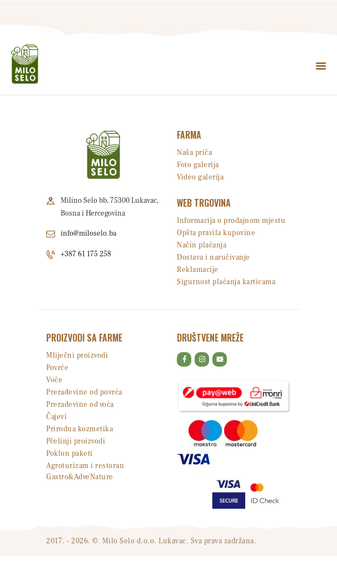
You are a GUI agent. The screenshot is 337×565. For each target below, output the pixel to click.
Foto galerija (198, 164)
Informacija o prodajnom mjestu (231, 220)
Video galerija (200, 177)
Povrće (57, 367)
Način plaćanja (201, 245)
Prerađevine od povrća (84, 392)
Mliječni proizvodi (77, 355)
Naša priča (194, 152)
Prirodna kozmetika (79, 429)
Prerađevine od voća (80, 404)
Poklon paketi (69, 453)
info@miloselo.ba (88, 233)
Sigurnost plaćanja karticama (226, 281)
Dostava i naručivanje (213, 257)
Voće (54, 380)
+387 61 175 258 (86, 254)
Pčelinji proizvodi (75, 441)
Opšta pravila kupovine (216, 232)
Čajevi (56, 416)
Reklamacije (198, 269)
